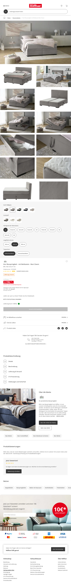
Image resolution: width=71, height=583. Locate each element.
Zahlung (5, 566)
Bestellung (6, 562)
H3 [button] (36, 230)
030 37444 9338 (35, 338)
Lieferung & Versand (15, 372)
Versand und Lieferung (9, 564)
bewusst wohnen (63, 570)
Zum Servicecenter (58, 549)
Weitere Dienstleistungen (37, 572)
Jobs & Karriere (62, 564)
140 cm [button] (7, 244)
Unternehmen (62, 562)
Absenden (41, 515)
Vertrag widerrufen (8, 570)
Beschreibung (12, 366)
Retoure (5, 568)
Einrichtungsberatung (36, 566)
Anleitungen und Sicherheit (17, 382)
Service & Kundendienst (10, 578)
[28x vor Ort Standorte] (61, 6)
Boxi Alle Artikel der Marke (48, 422)
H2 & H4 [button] (21, 230)
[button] (5, 5)
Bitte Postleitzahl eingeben (12, 299)
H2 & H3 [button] (12, 230)
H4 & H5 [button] (7, 235)
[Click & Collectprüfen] (35, 322)
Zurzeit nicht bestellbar (35, 309)
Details (10, 361)
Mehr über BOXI (45, 428)
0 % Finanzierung (13, 377)
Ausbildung (61, 566)
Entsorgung (6, 572)
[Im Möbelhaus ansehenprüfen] (35, 317)
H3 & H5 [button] (52, 230)
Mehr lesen (60, 416)
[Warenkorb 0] (67, 6)
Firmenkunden (7, 580)
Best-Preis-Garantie (35, 568)
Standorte (33, 562)
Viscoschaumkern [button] (23, 253)
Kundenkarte (61, 568)
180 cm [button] (23, 244)
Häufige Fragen (7, 574)
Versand (13, 289)
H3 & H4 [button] (43, 230)
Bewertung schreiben (14, 471)
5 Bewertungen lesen (22, 271)
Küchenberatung (35, 564)
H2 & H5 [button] (29, 230)
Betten (6, 481)
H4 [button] (59, 230)
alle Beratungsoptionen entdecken (35, 344)
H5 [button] (14, 235)
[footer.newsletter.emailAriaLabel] (19, 515)
